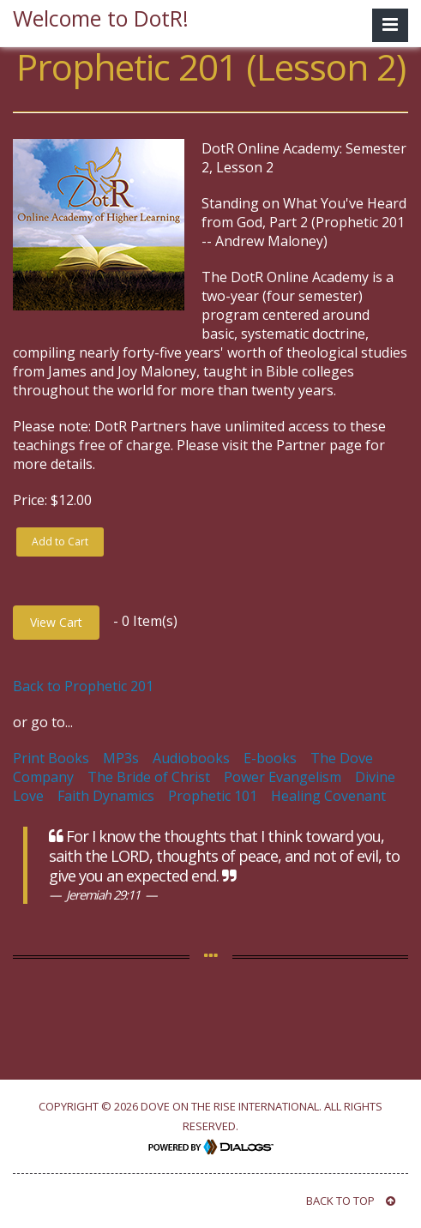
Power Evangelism (282, 777)
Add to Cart (60, 541)
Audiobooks (191, 758)
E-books (270, 758)
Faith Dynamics (105, 795)
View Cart (56, 622)
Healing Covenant (328, 795)
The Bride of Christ (148, 777)
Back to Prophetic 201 (83, 686)
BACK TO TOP (350, 1200)
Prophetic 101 (212, 795)
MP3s (121, 758)
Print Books (51, 758)
